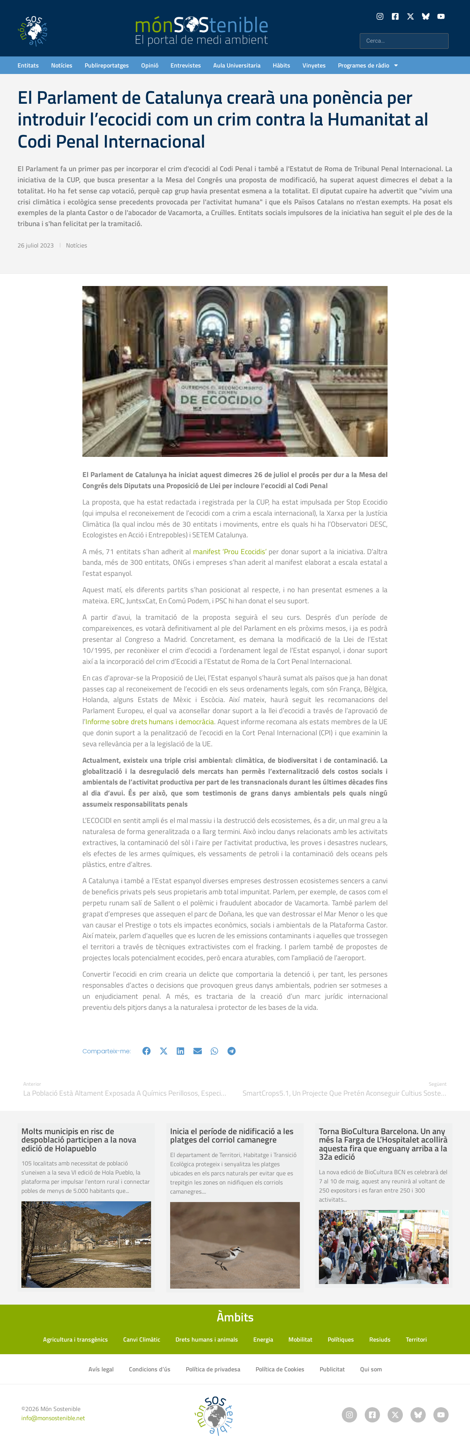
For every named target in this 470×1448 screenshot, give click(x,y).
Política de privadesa (213, 1369)
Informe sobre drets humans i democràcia (149, 721)
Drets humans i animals (206, 1339)
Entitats (28, 65)
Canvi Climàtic (141, 1339)
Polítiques (341, 1339)
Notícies (61, 65)
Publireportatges (107, 65)
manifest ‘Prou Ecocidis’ (230, 551)
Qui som (371, 1369)
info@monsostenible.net (53, 1417)
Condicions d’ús (150, 1369)
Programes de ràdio (368, 65)
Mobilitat (300, 1339)
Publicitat (332, 1369)
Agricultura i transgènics (75, 1339)
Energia (263, 1339)
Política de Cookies (280, 1369)
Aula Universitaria (237, 65)
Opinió (149, 65)
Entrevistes (186, 65)
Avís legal (101, 1369)
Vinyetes (314, 65)
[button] (146, 1051)
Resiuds (380, 1339)
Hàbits (281, 65)
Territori (416, 1339)
